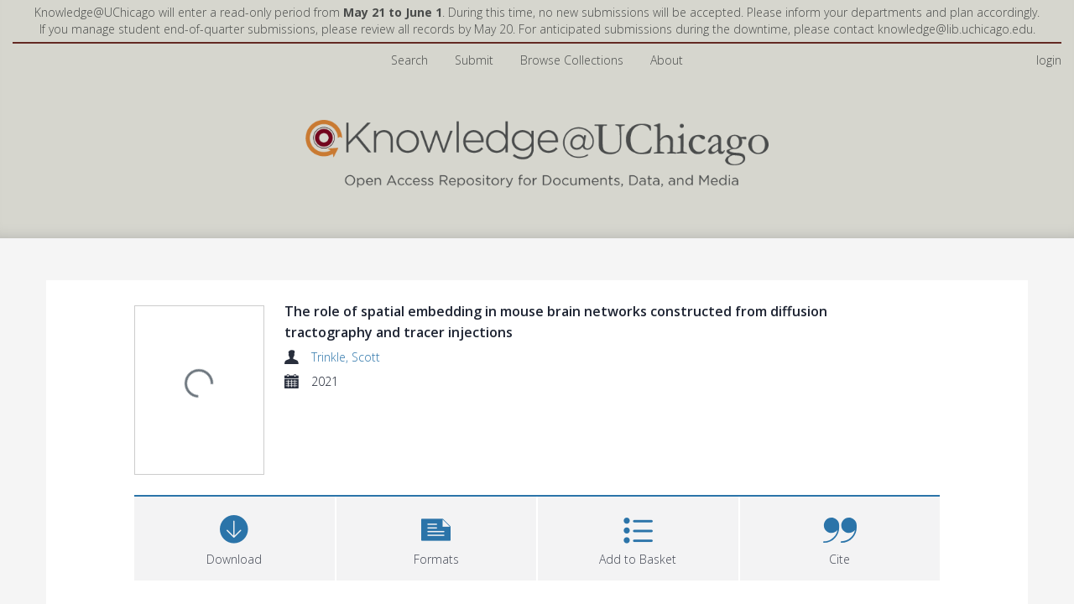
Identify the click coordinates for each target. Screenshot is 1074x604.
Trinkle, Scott (345, 357)
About (666, 60)
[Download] (234, 536)
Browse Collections (571, 60)
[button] (436, 536)
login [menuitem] (1048, 60)
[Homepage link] (537, 149)
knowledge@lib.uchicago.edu (955, 29)
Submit (474, 60)
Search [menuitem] (409, 60)
